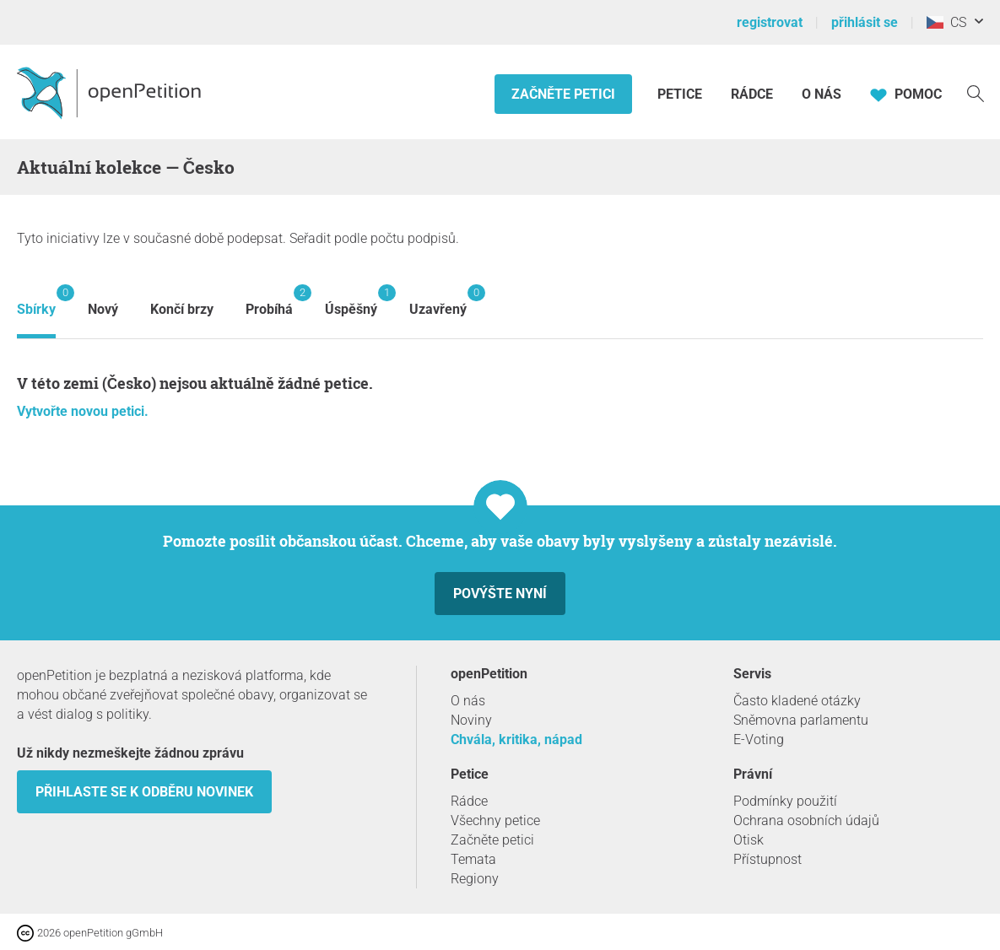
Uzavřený (438, 300)
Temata (473, 859)
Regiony (475, 879)
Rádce (752, 94)
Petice (681, 94)
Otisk (748, 840)
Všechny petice (495, 820)
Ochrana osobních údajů (806, 820)
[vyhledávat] (975, 92)
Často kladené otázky (797, 701)
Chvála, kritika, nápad (516, 739)
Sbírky (36, 300)
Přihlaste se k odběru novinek (144, 792)
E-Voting (758, 739)
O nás (821, 94)
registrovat (770, 22)
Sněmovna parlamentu (800, 720)
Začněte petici (563, 94)
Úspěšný (351, 300)
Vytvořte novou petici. (83, 411)
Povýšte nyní (500, 594)
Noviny (471, 720)
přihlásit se (864, 22)
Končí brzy (182, 309)
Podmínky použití (785, 801)
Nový (103, 309)
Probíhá (269, 300)
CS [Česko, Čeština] (946, 22)
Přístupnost (767, 859)
